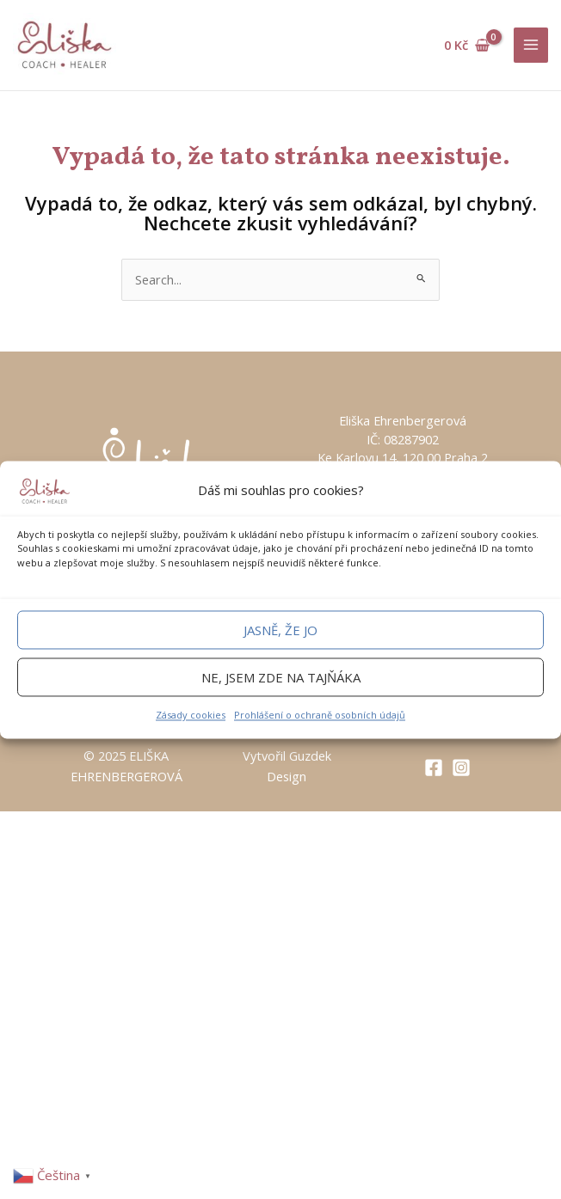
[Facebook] (433, 767)
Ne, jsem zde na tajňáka (281, 677)
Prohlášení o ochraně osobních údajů (319, 715)
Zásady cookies (190, 715)
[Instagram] (461, 767)
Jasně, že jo (280, 630)
